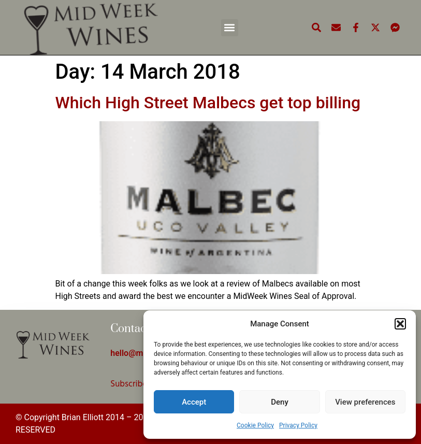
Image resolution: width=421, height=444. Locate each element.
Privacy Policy (298, 425)
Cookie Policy (255, 425)
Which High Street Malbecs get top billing (208, 102)
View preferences (365, 402)
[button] (400, 324)
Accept (194, 402)
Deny (279, 402)
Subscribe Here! (139, 384)
